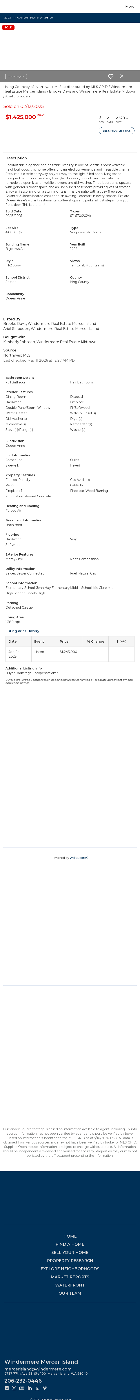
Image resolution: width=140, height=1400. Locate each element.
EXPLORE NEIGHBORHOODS (70, 1268)
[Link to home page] (10, 6)
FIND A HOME (70, 1244)
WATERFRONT (70, 1285)
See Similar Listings (117, 130)
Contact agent (16, 76)
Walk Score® (79, 857)
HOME (70, 1236)
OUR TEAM (70, 1293)
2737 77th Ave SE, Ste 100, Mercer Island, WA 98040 (46, 1374)
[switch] (110, 76)
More (130, 6)
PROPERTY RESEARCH (70, 1260)
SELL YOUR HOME (70, 1252)
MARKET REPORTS (70, 1277)
